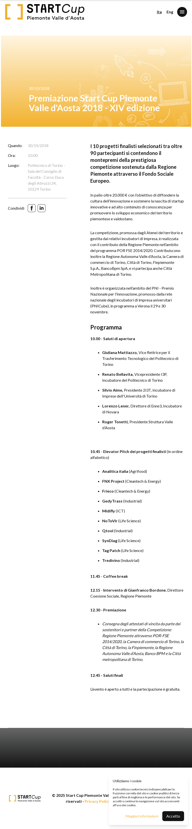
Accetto (173, 816)
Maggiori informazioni (142, 816)
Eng (170, 11)
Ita (159, 11)
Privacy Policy (97, 801)
